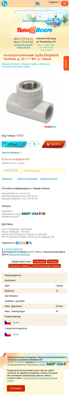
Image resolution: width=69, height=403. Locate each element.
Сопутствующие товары (45, 265)
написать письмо (23, 44)
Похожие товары (19, 265)
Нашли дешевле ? (11, 152)
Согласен (16, 388)
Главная (6, 64)
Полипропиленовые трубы (16, 66)
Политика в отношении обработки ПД (25, 359)
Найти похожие (48, 178)
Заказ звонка (23, 47)
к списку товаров (13, 249)
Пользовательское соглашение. (22, 357)
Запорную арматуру (19, 254)
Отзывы (53, 261)
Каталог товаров (20, 64)
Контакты (30, 362)
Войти (26, 20)
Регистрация (40, 20)
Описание (39, 261)
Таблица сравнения (27, 178)
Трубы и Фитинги (40, 64)
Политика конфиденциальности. (52, 357)
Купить (55, 144)
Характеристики (21, 261)
